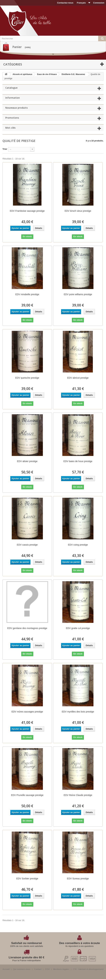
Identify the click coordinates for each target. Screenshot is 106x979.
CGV (47, 969)
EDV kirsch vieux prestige (78, 211)
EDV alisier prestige (27, 461)
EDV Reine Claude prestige (78, 795)
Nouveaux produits (16, 107)
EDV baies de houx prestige (77, 461)
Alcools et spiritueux (22, 74)
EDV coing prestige (78, 544)
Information (12, 97)
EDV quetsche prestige (27, 377)
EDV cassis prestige (27, 544)
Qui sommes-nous (21, 969)
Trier (4, 149)
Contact (37, 969)
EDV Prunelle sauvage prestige (27, 795)
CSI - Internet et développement (88, 969)
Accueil (5, 969)
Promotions (12, 117)
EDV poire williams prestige (78, 294)
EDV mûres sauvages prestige (27, 711)
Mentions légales (61, 969)
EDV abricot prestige (78, 377)
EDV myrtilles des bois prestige (78, 711)
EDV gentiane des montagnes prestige (27, 628)
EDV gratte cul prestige (78, 628)
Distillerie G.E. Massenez (73, 74)
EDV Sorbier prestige (27, 878)
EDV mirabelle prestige (27, 294)
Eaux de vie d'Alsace (47, 74)
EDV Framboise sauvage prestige (27, 211)
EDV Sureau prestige (78, 878)
